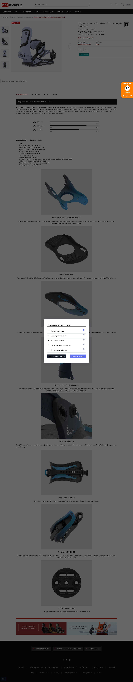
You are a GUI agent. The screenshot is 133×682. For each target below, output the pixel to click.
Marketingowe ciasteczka (58, 335)
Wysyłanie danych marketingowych (61, 345)
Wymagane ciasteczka (57, 331)
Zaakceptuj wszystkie (78, 356)
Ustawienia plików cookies (59, 325)
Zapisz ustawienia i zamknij (56, 356)
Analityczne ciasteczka (57, 340)
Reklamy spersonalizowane (59, 350)
